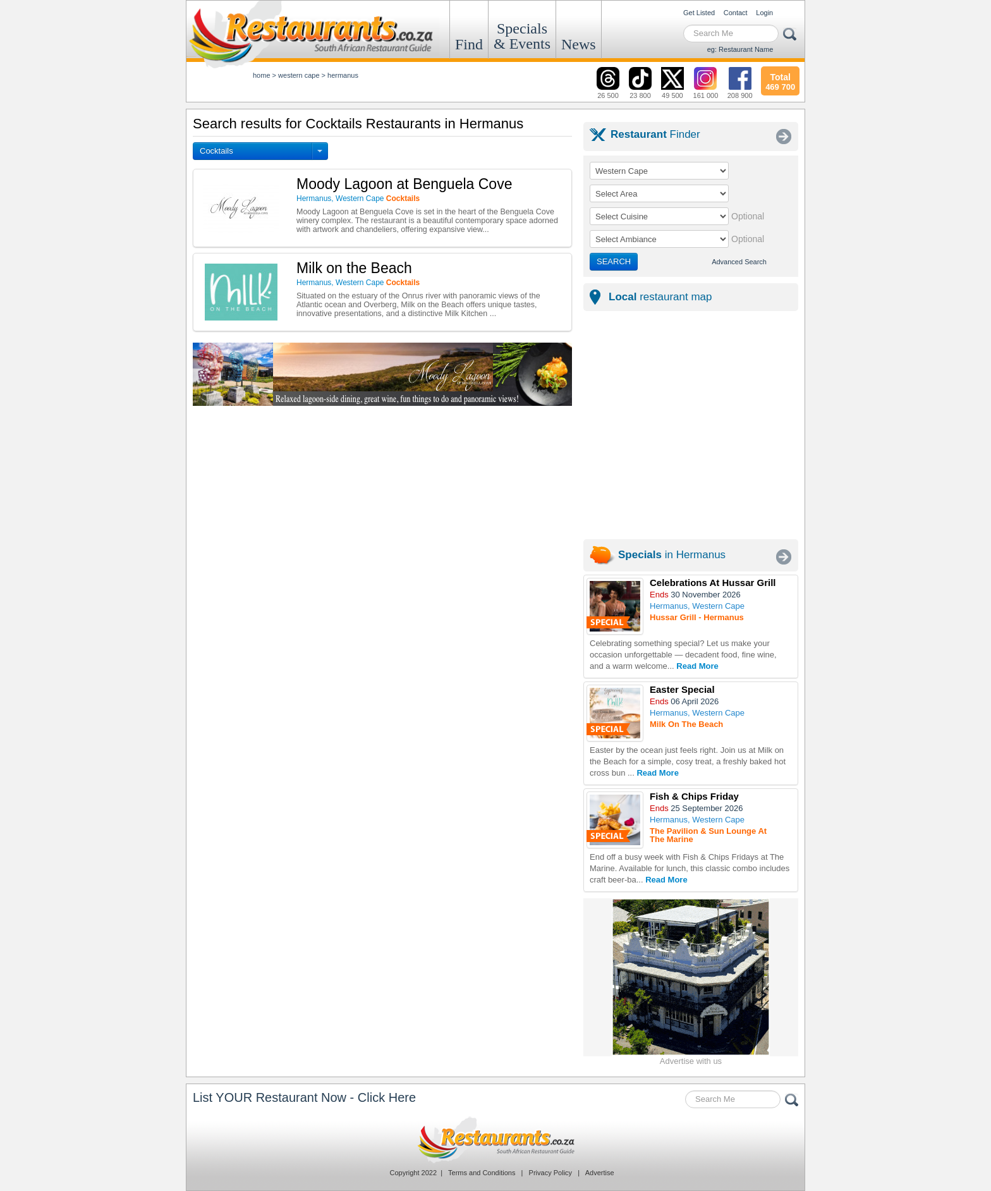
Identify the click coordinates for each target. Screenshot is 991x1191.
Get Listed (699, 12)
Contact (736, 12)
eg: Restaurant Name (740, 49)
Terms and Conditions (481, 1172)
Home (262, 75)
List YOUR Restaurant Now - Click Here (304, 1097)
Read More (697, 666)
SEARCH (614, 261)
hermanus (342, 75)
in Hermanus (672, 555)
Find (469, 44)
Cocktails (216, 151)
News (578, 44)
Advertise (599, 1172)
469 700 (780, 80)
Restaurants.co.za (495, 1140)
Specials (522, 36)
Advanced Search (739, 262)
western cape (298, 75)
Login (764, 12)
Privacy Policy (550, 1172)
